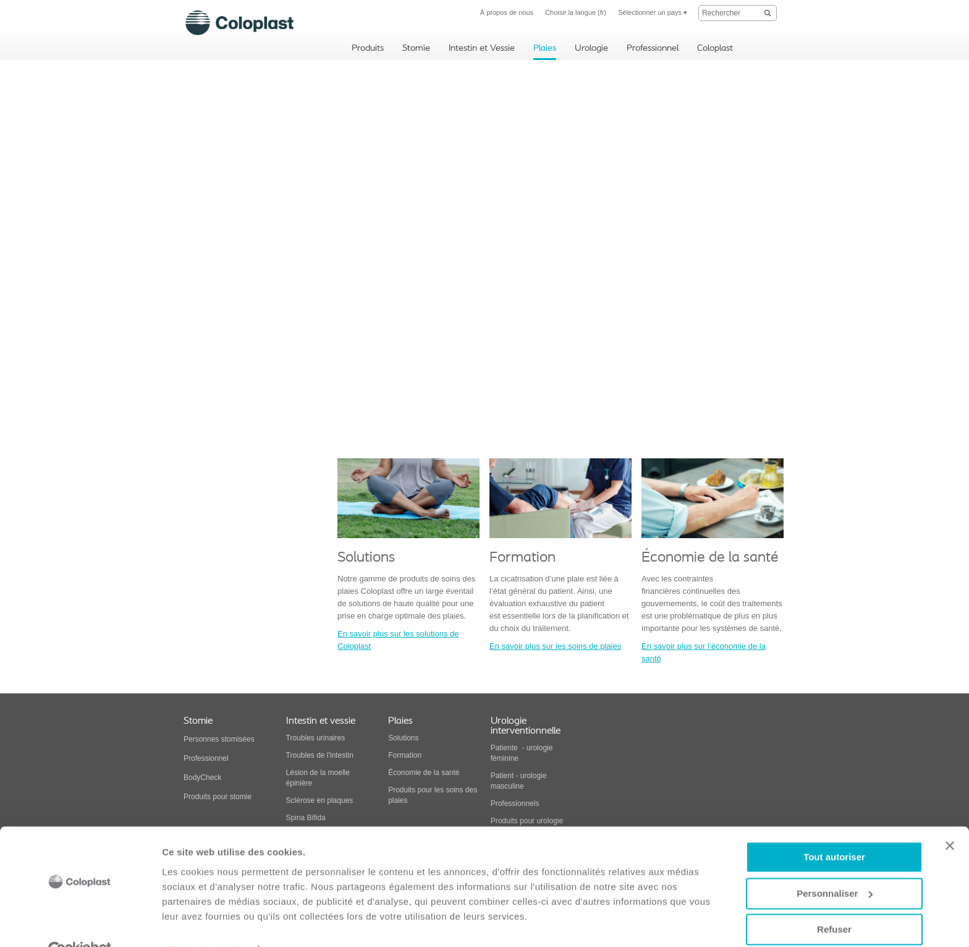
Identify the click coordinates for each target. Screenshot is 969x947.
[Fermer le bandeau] (950, 818)
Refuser (834, 902)
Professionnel (207, 758)
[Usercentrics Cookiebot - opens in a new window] (80, 923)
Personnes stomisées (219, 739)
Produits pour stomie (218, 796)
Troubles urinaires (315, 738)
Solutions (403, 738)
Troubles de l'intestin (319, 755)
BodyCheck (202, 777)
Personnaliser (835, 865)
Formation (404, 755)
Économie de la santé (423, 772)
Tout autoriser (834, 830)
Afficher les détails (203, 922)
